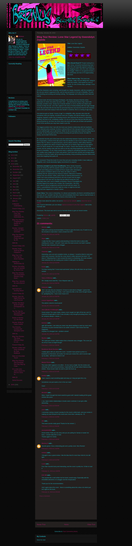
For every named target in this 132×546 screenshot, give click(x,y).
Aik (43, 421)
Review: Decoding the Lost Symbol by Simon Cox (18, 268)
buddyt (44, 375)
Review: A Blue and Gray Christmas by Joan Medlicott (18, 350)
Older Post (91, 524)
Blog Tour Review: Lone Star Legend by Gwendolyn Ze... (18, 214)
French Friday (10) (18, 246)
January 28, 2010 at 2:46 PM (50, 234)
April (14, 190)
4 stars (44, 218)
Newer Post (41, 524)
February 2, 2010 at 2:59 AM (50, 345)
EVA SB (44, 475)
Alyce (43, 238)
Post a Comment (45, 496)
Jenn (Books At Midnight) (50, 309)
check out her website (70, 201)
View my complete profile (17, 57)
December (16, 166)
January (15, 198)
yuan (43, 409)
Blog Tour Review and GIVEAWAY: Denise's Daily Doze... (18, 275)
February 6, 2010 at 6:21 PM (50, 460)
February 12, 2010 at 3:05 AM (51, 492)
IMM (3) (14, 377)
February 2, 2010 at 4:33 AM (50, 358)
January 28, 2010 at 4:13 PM (50, 305)
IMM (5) (14, 286)
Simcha (44, 227)
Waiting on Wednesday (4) (18, 262)
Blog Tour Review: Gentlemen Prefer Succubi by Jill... (18, 237)
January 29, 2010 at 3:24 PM (50, 334)
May (14, 187)
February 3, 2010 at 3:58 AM (50, 426)
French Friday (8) (18, 345)
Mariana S (45, 443)
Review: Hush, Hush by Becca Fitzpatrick (18, 250)
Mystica (44, 338)
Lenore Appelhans (48, 300)
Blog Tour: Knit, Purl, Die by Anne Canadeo (18, 257)
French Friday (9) (18, 293)
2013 (13, 155)
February (16, 195)
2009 (13, 384)
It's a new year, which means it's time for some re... (18, 371)
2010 (13, 164)
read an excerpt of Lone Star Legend (73, 204)
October (15, 172)
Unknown (45, 287)
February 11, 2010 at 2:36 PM (51, 471)
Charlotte (45, 251)
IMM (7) (14, 201)
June (14, 184)
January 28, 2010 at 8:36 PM (50, 319)
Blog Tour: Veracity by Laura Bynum (18, 282)
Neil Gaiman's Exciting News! (18, 289)
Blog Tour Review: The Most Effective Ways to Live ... (18, 339)
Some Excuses (17, 380)
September (16, 175)
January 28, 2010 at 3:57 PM (50, 274)
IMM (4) (14, 333)
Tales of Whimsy (47, 278)
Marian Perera (46, 362)
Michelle (44, 392)
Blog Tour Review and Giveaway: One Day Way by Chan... (18, 363)
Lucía (43, 464)
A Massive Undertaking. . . (18, 205)
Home (66, 524)
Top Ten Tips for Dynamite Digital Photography (18, 313)
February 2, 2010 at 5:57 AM (50, 371)
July (14, 181)
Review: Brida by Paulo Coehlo (17, 323)
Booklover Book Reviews (50, 349)
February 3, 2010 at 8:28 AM (50, 439)
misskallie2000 (46, 430)
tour (48, 218)
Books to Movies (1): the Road (17, 318)
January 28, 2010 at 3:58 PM (50, 283)
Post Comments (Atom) (70, 531)
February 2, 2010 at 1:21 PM (50, 417)
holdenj (44, 452)
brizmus (44, 323)
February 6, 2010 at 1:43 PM (50, 448)
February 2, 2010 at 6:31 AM (50, 388)
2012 (13, 158)
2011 (13, 161)
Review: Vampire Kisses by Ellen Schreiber (18, 230)
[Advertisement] (66, 510)
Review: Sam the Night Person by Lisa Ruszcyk (18, 298)
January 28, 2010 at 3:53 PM (50, 263)
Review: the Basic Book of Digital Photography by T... (18, 305)
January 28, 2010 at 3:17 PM (50, 247)
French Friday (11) (18, 208)
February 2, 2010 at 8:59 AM (50, 405)
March (15, 193)
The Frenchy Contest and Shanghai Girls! (18, 329)
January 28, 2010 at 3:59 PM (50, 296)
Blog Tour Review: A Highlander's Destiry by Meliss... (18, 222)
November (16, 169)
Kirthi (43, 267)
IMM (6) (14, 243)
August (15, 178)
